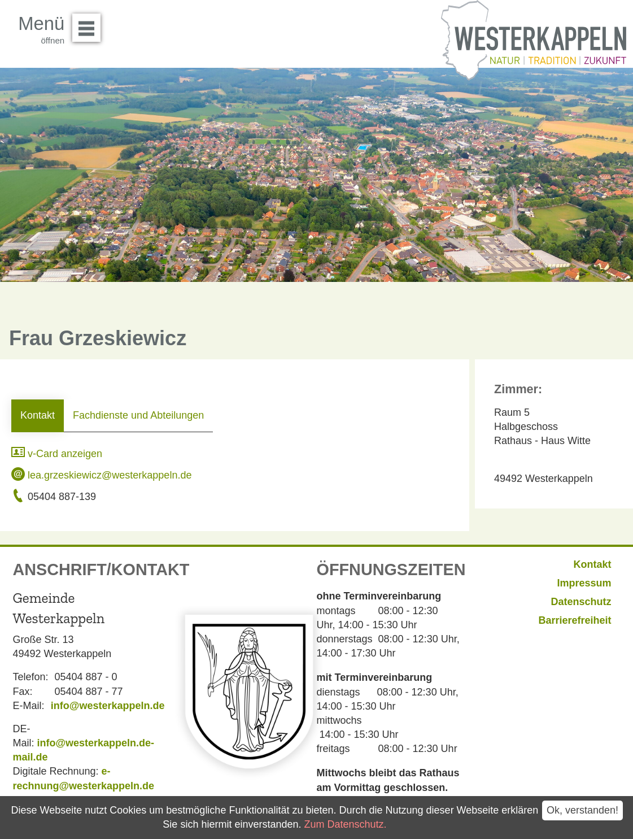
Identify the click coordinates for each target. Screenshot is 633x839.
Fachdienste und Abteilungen (138, 415)
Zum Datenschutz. (345, 824)
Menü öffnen (89, 24)
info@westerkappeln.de (108, 705)
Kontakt (37, 415)
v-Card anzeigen (56, 453)
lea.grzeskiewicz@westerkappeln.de (101, 475)
